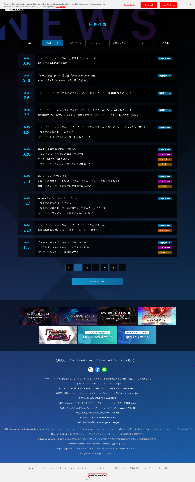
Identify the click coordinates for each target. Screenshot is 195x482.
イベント (143, 43)
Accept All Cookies (168, 5)
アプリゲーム (74, 43)
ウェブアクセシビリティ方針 (155, 468)
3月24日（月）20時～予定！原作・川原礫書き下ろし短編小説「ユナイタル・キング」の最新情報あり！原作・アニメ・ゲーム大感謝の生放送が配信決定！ (79, 181)
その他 (165, 43)
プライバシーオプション (108, 360)
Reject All (149, 5)
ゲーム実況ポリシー (118, 468)
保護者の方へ (135, 468)
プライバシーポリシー (80, 360)
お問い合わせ (132, 360)
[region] (97, 4)
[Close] (191, 4)
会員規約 (60, 360)
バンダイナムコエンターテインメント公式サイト (47, 468)
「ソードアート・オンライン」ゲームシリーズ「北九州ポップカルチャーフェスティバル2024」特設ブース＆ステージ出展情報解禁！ (65, 247)
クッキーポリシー (99, 468)
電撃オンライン (120, 43)
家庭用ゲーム (52, 43)
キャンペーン (97, 43)
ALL (29, 43)
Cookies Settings (130, 5)
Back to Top (97, 281)
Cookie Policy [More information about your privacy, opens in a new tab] (61, 7)
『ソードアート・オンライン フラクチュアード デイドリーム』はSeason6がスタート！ (86, 93)
